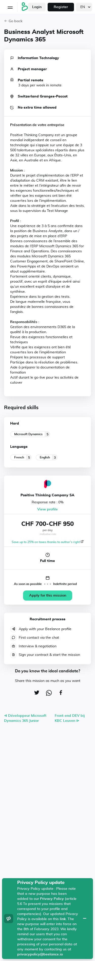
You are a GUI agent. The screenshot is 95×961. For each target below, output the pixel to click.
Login (37, 7)
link (63, 919)
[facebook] (59, 693)
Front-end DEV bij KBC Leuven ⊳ (70, 718)
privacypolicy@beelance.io (40, 954)
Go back (13, 21)
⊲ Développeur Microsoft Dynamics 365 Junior (25, 718)
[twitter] (35, 693)
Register (61, 7)
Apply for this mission (47, 595)
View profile (47, 509)
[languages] (84, 7)
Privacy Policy (52, 899)
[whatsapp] (47, 694)
